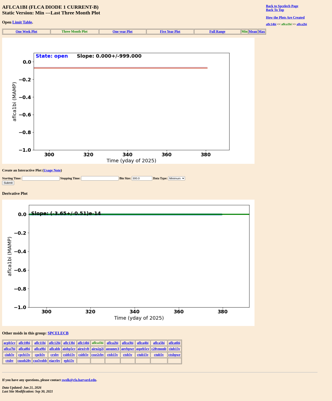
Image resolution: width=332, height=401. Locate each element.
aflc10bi (24, 343)
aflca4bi (142, 343)
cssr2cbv (97, 354)
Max (261, 31)
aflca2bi (302, 24)
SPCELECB (58, 333)
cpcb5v (40, 354)
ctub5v (159, 354)
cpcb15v (24, 354)
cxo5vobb (40, 360)
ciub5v (9, 354)
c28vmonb (158, 349)
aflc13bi (69, 343)
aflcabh (54, 349)
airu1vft (83, 349)
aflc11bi (40, 343)
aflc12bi (54, 343)
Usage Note (52, 170)
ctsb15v (112, 354)
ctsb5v (127, 354)
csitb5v (83, 354)
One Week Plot (26, 31)
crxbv (55, 354)
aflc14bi (271, 24)
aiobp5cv (68, 349)
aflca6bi (174, 343)
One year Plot (123, 31)
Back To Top (275, 10)
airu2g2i (98, 349)
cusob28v (24, 360)
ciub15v (174, 349)
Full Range (217, 31)
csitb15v (69, 354)
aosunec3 (112, 349)
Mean (253, 31)
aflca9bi (40, 349)
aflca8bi (24, 349)
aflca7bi (9, 349)
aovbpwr (127, 349)
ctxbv (9, 360)
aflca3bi (127, 343)
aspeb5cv (142, 349)
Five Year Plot (170, 31)
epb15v (69, 360)
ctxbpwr (175, 354)
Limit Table (22, 22)
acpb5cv (9, 343)
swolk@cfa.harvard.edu (79, 380)
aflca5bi (159, 343)
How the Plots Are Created (285, 17)
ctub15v (142, 354)
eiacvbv (54, 360)
